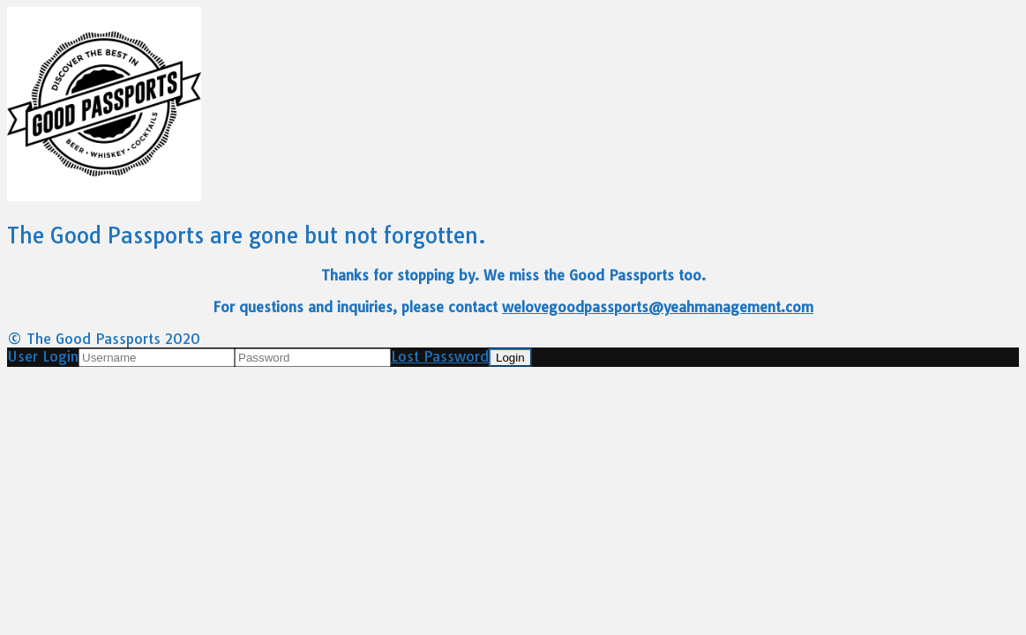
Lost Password (440, 356)
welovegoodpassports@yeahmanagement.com (657, 307)
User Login (43, 356)
